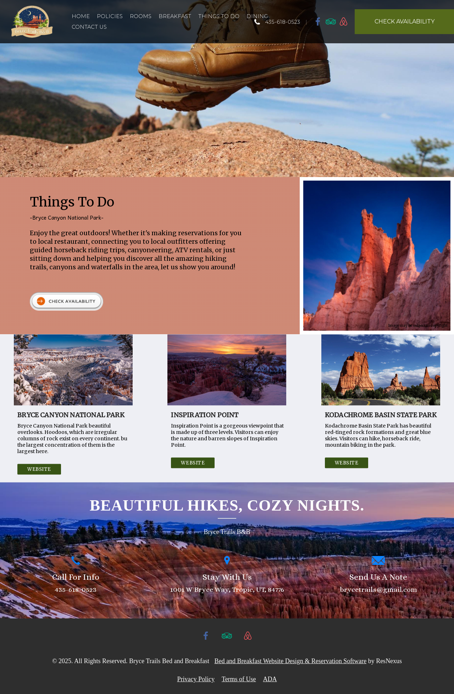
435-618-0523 (282, 21)
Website (39, 469)
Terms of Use (239, 679)
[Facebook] (318, 21)
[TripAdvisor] (331, 21)
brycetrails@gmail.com (378, 589)
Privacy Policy (196, 679)
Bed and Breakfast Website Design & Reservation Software (291, 661)
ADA (270, 679)
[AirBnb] (343, 21)
